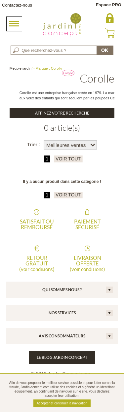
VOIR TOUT (68, 158)
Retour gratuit (37, 263)
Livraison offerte (87, 263)
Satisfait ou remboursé (37, 224)
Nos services (62, 313)
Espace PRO (108, 4)
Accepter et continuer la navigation (62, 403)
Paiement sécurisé (87, 224)
